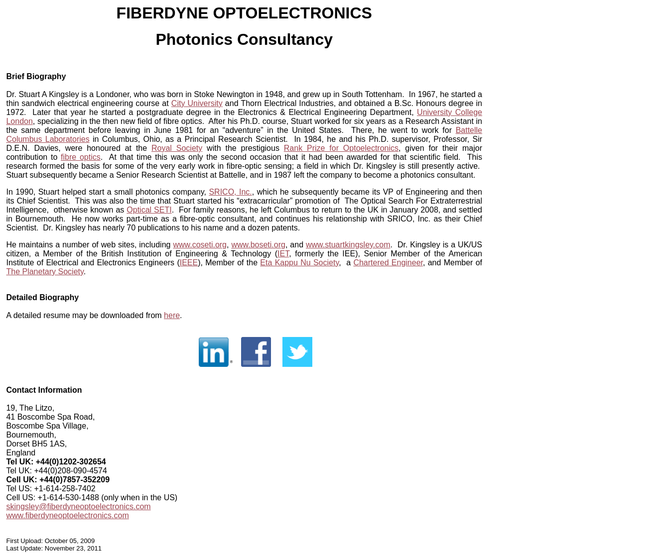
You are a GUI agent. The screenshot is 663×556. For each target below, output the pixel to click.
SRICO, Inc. (230, 192)
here (172, 315)
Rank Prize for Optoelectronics (341, 148)
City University (197, 103)
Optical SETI (149, 210)
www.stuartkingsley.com (348, 244)
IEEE (189, 262)
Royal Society (176, 148)
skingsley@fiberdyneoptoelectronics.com (78, 506)
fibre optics (81, 157)
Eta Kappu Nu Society (299, 262)
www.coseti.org (200, 244)
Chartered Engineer (388, 262)
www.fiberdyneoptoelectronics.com (67, 515)
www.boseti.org (258, 244)
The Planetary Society (44, 271)
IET (283, 253)
